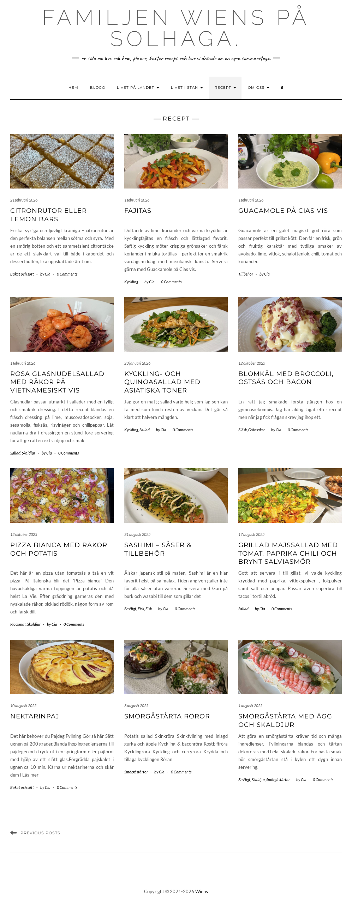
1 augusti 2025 (250, 705)
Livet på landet (138, 87)
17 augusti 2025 (251, 534)
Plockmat (18, 624)
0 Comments (67, 274)
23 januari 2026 (137, 363)
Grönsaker (256, 429)
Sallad (15, 453)
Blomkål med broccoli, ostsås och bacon (286, 378)
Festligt (130, 608)
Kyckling (131, 281)
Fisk (141, 608)
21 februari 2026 (23, 200)
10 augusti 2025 (23, 705)
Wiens (201, 891)
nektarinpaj (34, 716)
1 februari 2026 (136, 200)
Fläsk (242, 429)
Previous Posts (40, 832)
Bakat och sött (22, 274)
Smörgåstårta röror (167, 716)
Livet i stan (187, 87)
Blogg (97, 87)
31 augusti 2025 (137, 534)
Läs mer (30, 775)
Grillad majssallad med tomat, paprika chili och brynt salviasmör (288, 553)
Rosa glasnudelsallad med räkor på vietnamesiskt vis (57, 382)
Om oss (258, 87)
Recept (225, 87)
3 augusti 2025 (136, 705)
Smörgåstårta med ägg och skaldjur (285, 720)
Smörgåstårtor (136, 772)
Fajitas (137, 211)
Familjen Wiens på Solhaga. (176, 28)
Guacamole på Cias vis (283, 211)
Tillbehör (245, 274)
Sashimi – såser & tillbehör (157, 549)
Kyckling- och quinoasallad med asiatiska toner (162, 382)
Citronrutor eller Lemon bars (48, 215)
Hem (73, 87)
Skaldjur (28, 453)
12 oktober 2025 (251, 363)
